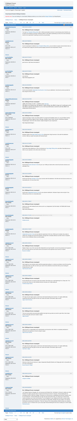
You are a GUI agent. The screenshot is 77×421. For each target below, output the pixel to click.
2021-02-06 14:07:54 (26, 340)
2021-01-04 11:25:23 (26, 27)
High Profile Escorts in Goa (38, 134)
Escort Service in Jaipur (27, 365)
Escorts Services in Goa (33, 164)
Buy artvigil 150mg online (52, 148)
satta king (46, 103)
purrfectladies (9, 57)
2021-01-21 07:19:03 (26, 143)
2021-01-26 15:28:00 (26, 173)
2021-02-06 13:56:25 (26, 259)
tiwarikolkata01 (9, 201)
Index (6, 7)
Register (20, 7)
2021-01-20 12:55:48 (26, 112)
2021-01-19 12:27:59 (26, 99)
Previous (11, 22)
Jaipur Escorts (25, 316)
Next (43, 22)
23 (30, 22)
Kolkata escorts (25, 220)
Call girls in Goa (35, 178)
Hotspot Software (48, 16)
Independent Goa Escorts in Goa (39, 90)
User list (10, 7)
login (60, 22)
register (63, 22)
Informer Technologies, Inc (67, 418)
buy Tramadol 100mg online (43, 46)
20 (20, 22)
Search (15, 7)
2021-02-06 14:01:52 (26, 308)
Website (7, 54)
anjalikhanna (8, 373)
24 (33, 22)
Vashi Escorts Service (27, 268)
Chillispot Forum (10, 3)
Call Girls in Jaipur (26, 348)
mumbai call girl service (27, 283)
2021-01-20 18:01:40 (26, 129)
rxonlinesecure (9, 41)
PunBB (51, 418)
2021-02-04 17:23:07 (26, 229)
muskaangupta (9, 85)
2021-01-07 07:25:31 (26, 71)
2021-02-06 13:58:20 (26, 275)
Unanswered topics (67, 10)
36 (39, 22)
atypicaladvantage (10, 112)
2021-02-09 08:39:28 (26, 387)
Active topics (60, 10)
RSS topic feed (68, 24)
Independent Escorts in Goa (34, 192)
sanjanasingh (9, 387)
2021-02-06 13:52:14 (26, 243)
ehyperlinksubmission (11, 99)
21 (24, 22)
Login (24, 7)
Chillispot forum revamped (26, 19)
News (16, 19)
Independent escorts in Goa (28, 234)
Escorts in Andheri (26, 250)
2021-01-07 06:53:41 (26, 41)
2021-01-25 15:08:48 (26, 159)
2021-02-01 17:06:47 (26, 201)
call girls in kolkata (26, 378)
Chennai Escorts (26, 404)
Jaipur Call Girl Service (27, 299)
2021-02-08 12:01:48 (26, 373)
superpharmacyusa (10, 27)
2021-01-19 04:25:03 (26, 85)
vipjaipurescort (9, 243)
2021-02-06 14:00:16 (26, 292)
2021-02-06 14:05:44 (26, 324)
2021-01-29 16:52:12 (26, 187)
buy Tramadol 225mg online (32, 32)
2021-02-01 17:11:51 (26, 215)
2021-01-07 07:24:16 (26, 57)
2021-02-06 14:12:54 (26, 357)
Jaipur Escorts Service (27, 332)
